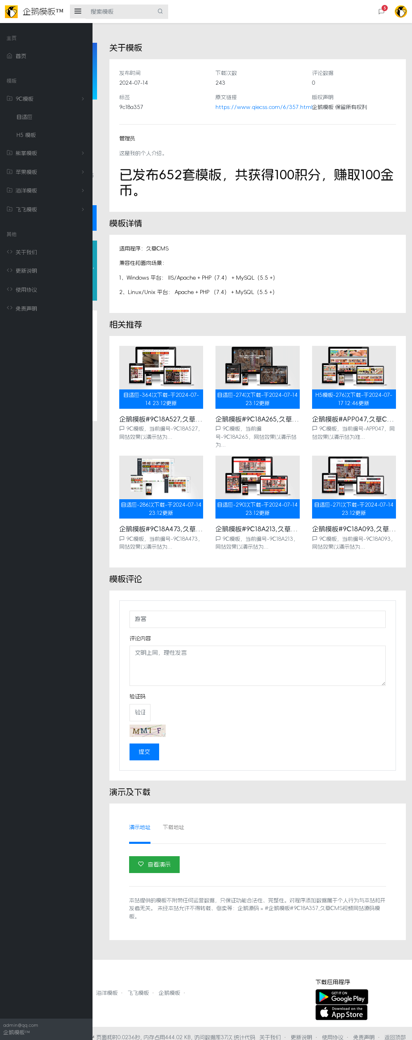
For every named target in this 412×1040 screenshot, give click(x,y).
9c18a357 (200, 107)
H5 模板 (26, 135)
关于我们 (22, 252)
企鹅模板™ (173, 1021)
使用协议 (22, 289)
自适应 (24, 117)
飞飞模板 (47, 209)
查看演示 (223, 848)
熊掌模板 (47, 153)
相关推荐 (125, 435)
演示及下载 (128, 467)
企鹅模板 (262, 977)
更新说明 (22, 271)
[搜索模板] (119, 12)
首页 (16, 56)
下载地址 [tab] (242, 811)
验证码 (207, 680)
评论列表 (125, 451)
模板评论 (125, 419)
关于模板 (125, 386)
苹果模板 (47, 172)
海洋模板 (47, 190)
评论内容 (209, 622)
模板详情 (125, 402)
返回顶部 (318, 1029)
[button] (381, 11)
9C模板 (47, 99)
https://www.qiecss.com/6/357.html (310, 107)
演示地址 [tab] (209, 811)
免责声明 (22, 308)
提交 (213, 736)
